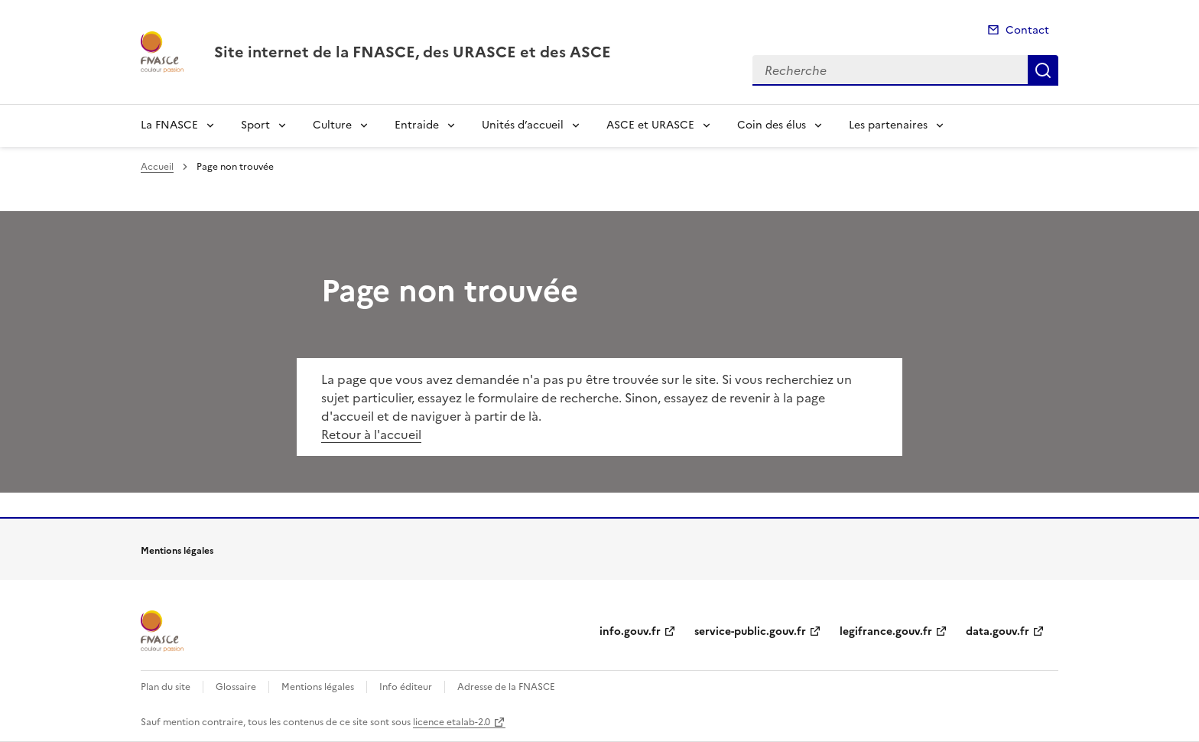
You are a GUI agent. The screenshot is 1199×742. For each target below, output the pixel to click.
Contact (1027, 30)
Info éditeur (405, 687)
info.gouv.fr (630, 631)
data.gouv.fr (997, 631)
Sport (255, 125)
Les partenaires (888, 125)
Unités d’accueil (523, 125)
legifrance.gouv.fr (886, 631)
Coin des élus (771, 125)
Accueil (157, 167)
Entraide (417, 125)
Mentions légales (317, 687)
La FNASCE (169, 125)
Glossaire (236, 687)
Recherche (1043, 70)
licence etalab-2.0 (451, 722)
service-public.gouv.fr (750, 631)
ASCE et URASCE (650, 125)
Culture (332, 125)
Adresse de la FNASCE (506, 687)
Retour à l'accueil (371, 434)
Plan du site (165, 687)
